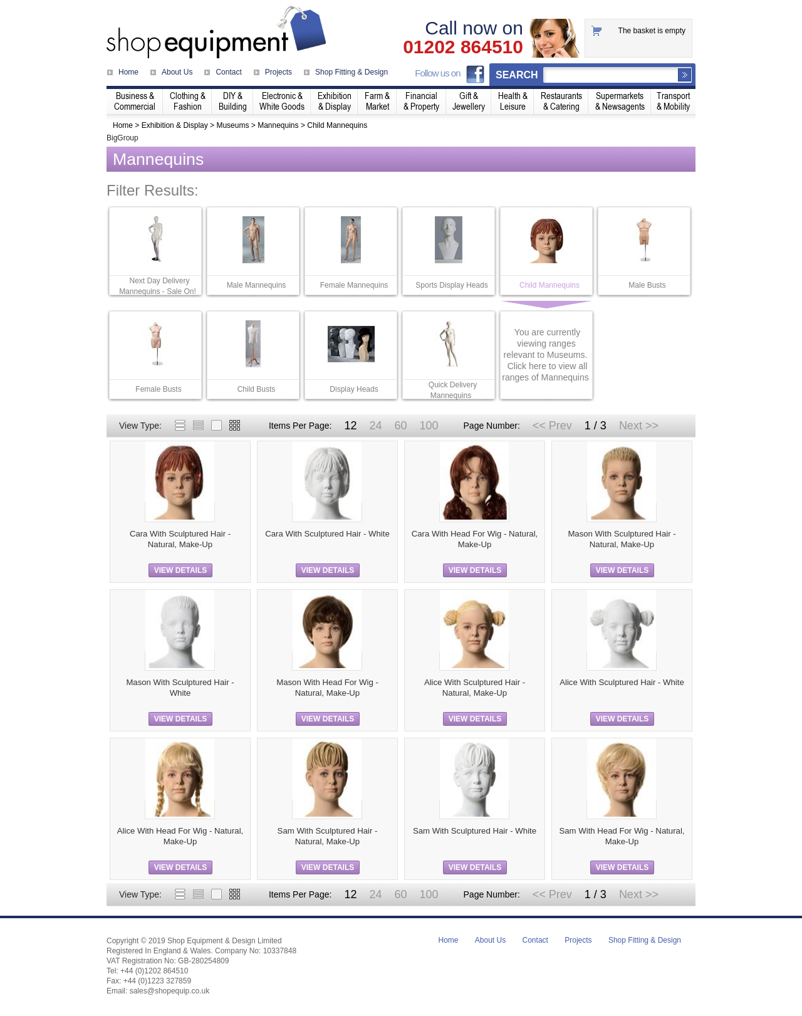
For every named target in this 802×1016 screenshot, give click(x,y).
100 (428, 425)
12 (350, 425)
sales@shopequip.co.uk (170, 991)
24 (375, 425)
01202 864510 (463, 47)
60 (400, 425)
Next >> (639, 425)
